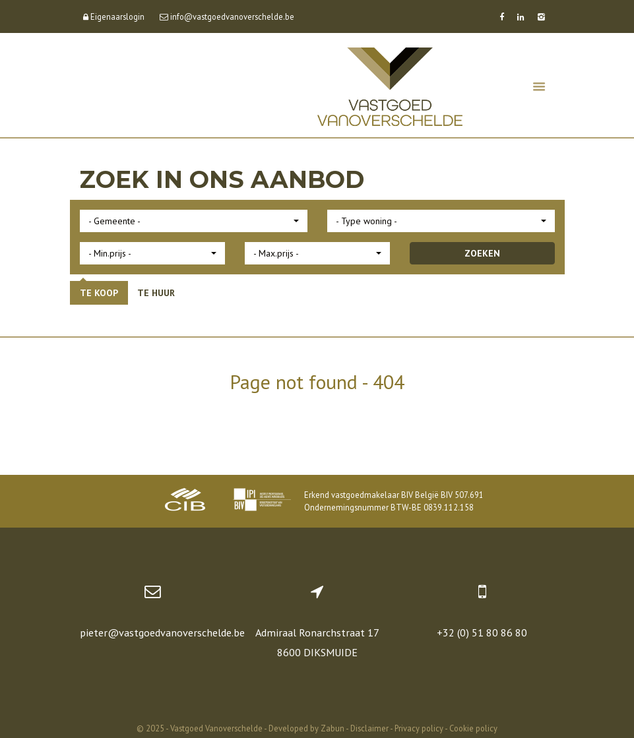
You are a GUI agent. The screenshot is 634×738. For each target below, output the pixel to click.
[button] (193, 221)
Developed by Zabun (306, 728)
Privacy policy (419, 728)
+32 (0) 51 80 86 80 (482, 632)
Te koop (99, 293)
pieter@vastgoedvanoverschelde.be (162, 632)
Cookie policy (473, 728)
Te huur (156, 293)
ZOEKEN (482, 253)
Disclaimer (369, 728)
